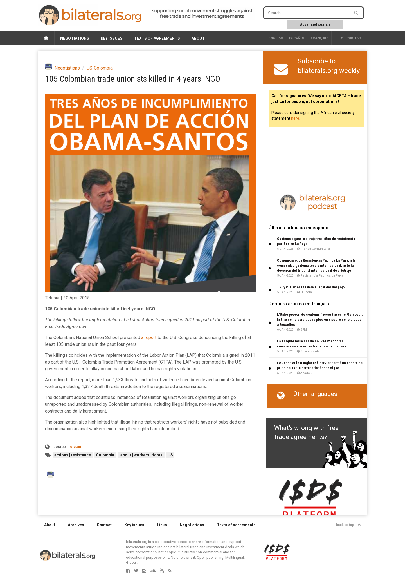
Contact (104, 525)
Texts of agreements (157, 38)
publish (350, 38)
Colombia (105, 455)
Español (297, 38)
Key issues (111, 38)
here (295, 118)
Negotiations (74, 38)
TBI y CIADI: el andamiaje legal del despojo (311, 287)
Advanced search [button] (315, 24)
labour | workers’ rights (141, 455)
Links (162, 525)
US (170, 455)
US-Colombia (99, 68)
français (319, 38)
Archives (76, 525)
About (198, 38)
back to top (348, 525)
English (275, 38)
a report (148, 337)
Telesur (75, 446)
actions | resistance (73, 455)
